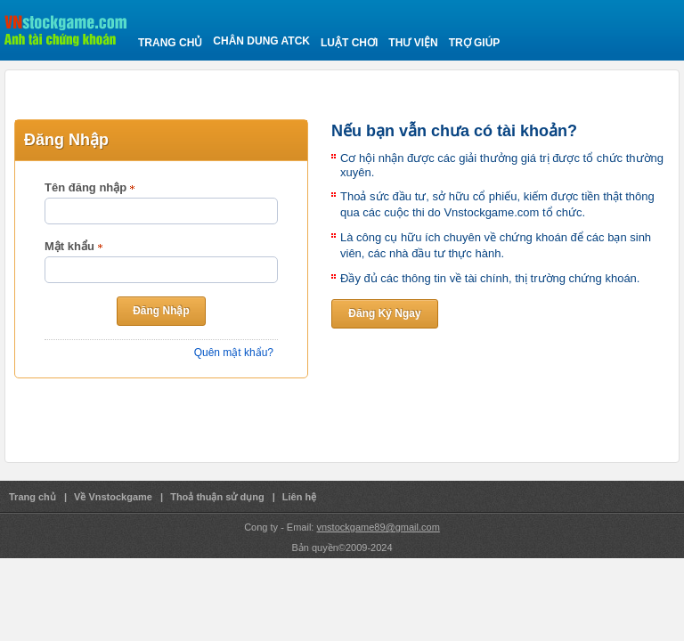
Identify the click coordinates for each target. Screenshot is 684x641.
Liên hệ (299, 496)
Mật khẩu (69, 246)
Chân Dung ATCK (261, 41)
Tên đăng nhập (85, 187)
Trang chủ (170, 43)
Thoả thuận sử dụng (217, 496)
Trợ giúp (475, 43)
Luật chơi (349, 43)
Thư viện (412, 43)
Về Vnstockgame (113, 496)
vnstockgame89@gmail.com (377, 527)
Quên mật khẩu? (233, 352)
